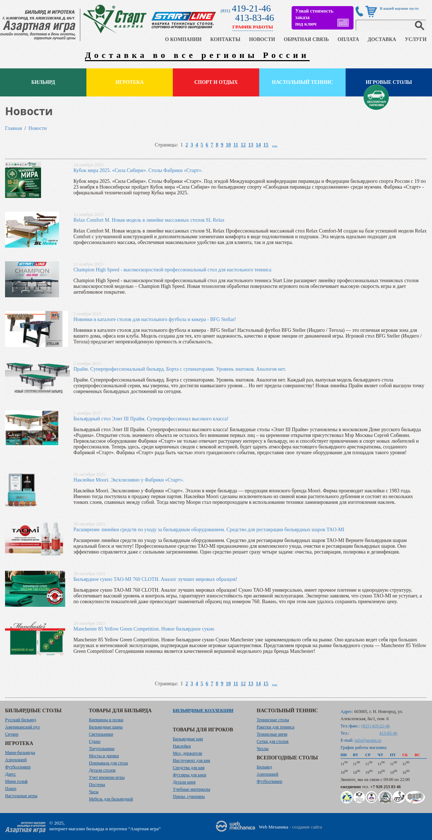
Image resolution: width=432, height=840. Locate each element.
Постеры (97, 784)
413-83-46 (254, 18)
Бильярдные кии (188, 738)
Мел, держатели (187, 753)
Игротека (130, 82)
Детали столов (102, 770)
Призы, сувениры (189, 796)
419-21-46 (251, 8)
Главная (13, 128)
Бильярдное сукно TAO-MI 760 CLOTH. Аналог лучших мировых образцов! (155, 579)
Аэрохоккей (16, 759)
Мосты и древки (104, 755)
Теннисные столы (273, 719)
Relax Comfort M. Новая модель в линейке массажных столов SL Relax (149, 220)
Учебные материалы (191, 789)
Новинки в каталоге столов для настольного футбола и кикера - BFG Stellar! (154, 319)
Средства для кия (188, 767)
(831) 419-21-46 (375, 725)
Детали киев (184, 782)
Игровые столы (389, 82)
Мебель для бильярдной (111, 798)
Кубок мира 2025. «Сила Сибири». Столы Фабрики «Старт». (138, 170)
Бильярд (43, 82)
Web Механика (273, 827)
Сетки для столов (273, 741)
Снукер (11, 734)
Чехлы (263, 748)
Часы (94, 791)
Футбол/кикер (18, 766)
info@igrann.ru (368, 740)
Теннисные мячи (272, 734)
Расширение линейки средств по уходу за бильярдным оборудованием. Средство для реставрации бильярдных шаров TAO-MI (208, 529)
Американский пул (22, 727)
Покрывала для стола (108, 763)
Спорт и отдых (216, 82)
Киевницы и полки (106, 719)
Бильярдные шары (106, 727)
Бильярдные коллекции (203, 710)
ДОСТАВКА (382, 39)
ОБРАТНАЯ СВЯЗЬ (306, 39)
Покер (11, 788)
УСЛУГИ (416, 39)
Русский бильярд (20, 719)
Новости (37, 128)
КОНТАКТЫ (225, 39)
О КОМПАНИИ (183, 39)
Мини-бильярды (20, 752)
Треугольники (101, 748)
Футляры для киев (189, 774)
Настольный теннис (302, 82)
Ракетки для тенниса (275, 727)
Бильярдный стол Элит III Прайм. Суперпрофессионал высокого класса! (151, 418)
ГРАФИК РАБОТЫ (253, 27)
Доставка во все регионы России (197, 55)
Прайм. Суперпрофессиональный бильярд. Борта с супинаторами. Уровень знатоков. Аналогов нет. (179, 369)
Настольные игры (21, 795)
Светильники (101, 734)
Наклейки (182, 746)
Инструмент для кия (191, 760)
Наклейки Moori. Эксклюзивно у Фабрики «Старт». (128, 480)
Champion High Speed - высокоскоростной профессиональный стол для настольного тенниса (172, 269)
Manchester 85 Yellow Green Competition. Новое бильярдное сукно (143, 629)
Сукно (94, 741)
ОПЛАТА (348, 39)
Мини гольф (16, 781)
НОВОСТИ (262, 39)
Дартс (10, 774)
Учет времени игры (107, 777)
